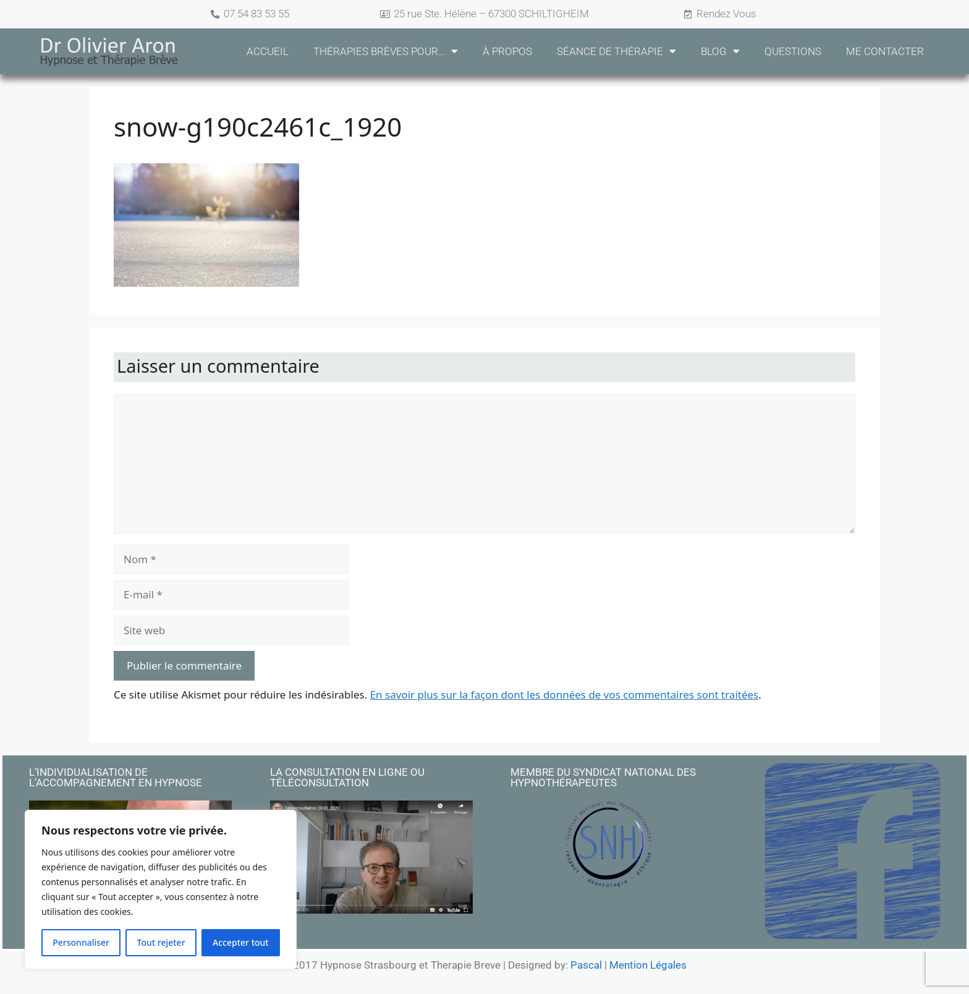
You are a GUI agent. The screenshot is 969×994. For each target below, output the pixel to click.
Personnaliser (81, 942)
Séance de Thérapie (616, 51)
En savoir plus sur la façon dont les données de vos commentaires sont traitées (564, 694)
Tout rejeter (161, 942)
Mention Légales (648, 964)
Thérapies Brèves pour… (385, 51)
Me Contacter (885, 51)
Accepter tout (241, 942)
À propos (507, 51)
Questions (792, 51)
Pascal (587, 964)
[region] (161, 889)
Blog (720, 51)
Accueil (268, 51)
